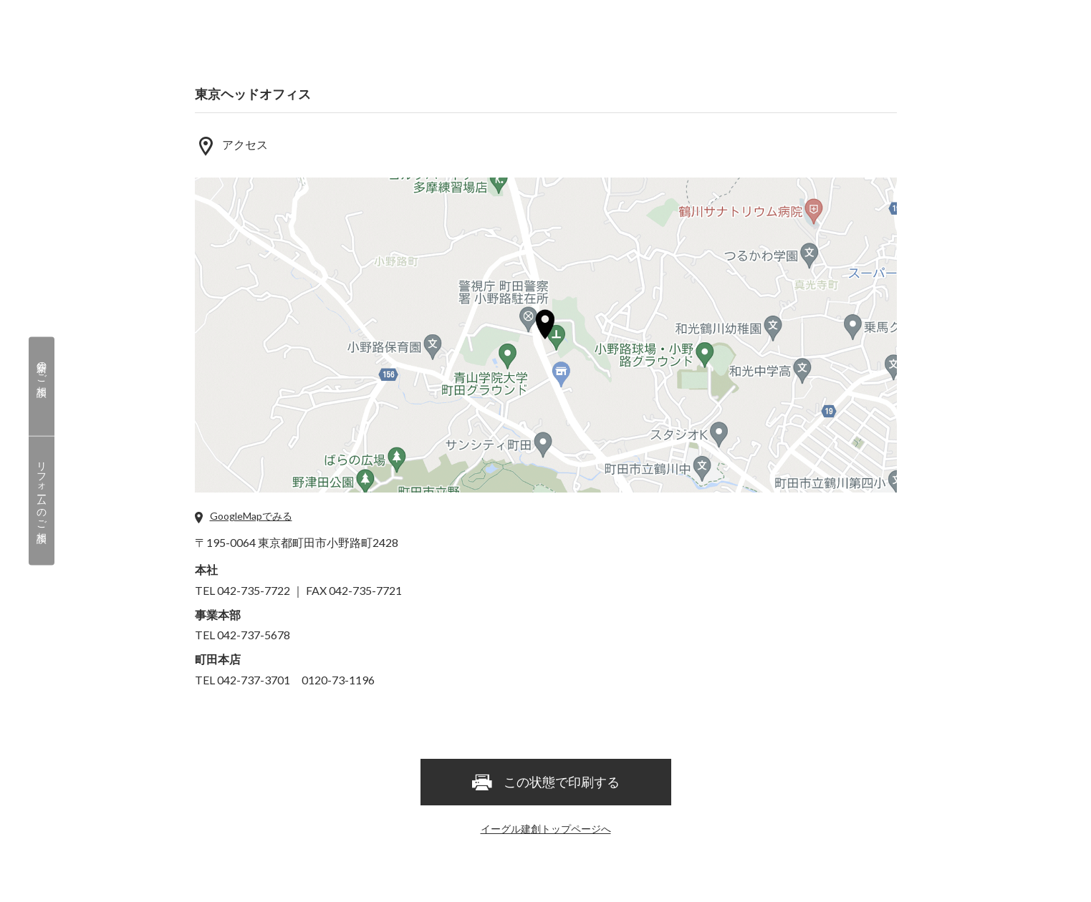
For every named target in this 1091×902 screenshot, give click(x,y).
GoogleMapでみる (251, 516)
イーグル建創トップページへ (546, 829)
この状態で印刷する (545, 783)
